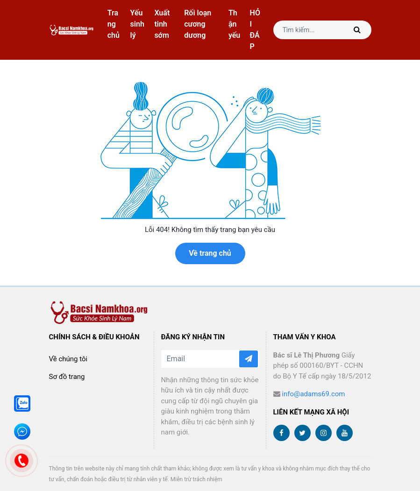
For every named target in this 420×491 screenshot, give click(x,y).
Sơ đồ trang (67, 376)
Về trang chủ (210, 253)
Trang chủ (113, 24)
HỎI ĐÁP (255, 29)
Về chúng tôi (68, 359)
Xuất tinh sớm (162, 24)
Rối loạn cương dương (197, 24)
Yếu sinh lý (137, 24)
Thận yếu (234, 24)
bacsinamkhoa (72, 30)
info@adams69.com (313, 394)
